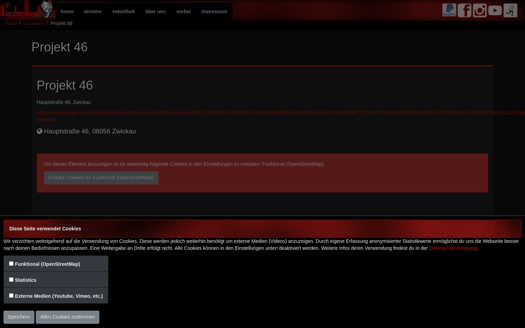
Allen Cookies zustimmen (67, 317)
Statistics (25, 280)
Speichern (19, 317)
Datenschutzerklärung (452, 248)
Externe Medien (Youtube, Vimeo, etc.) (59, 296)
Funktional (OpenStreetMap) (47, 264)
